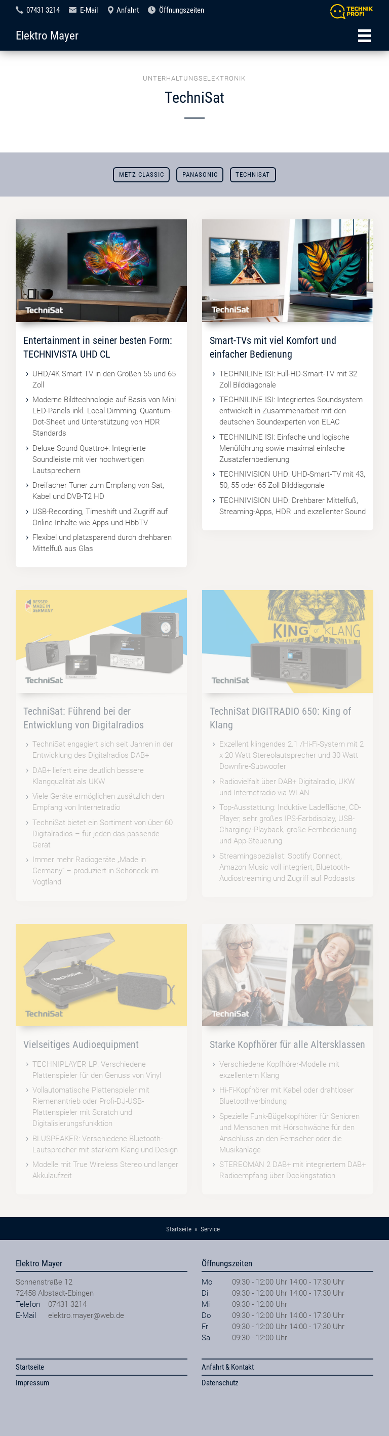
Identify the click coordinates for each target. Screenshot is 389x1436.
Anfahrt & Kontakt (228, 1367)
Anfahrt (127, 10)
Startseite (30, 1367)
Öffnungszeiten (181, 10)
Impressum (32, 1382)
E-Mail (89, 10)
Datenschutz (220, 1382)
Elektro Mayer (47, 35)
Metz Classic (141, 174)
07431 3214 (43, 10)
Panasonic (200, 174)
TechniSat (253, 174)
